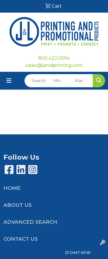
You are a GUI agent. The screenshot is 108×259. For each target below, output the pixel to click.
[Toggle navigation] (9, 81)
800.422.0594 (54, 58)
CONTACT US (20, 239)
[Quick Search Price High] (82, 80)
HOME (11, 188)
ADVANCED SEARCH (30, 222)
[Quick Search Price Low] (61, 80)
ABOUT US (17, 205)
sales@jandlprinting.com (54, 65)
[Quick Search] (37, 80)
